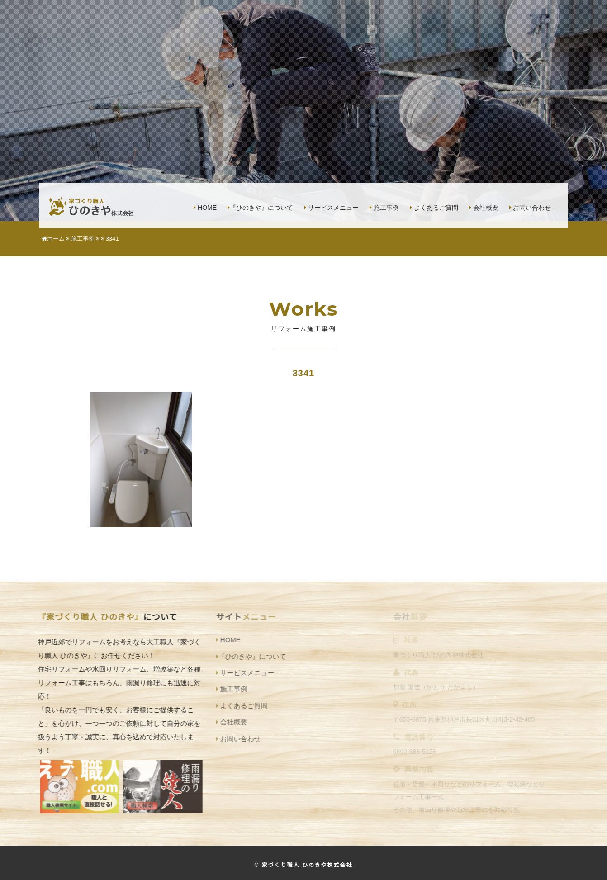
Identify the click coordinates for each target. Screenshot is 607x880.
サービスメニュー (331, 207)
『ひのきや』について (260, 207)
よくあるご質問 (434, 207)
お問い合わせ (530, 207)
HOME (205, 207)
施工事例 (384, 207)
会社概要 (483, 207)
